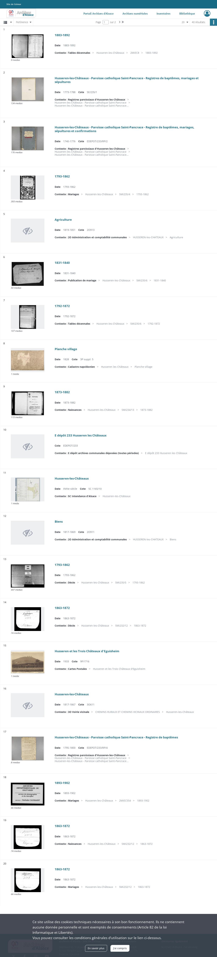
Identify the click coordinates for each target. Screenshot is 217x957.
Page (98, 22)
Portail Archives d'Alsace (98, 13)
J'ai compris (120, 948)
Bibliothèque (187, 13)
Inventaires (163, 13)
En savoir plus (96, 948)
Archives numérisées (135, 13)
